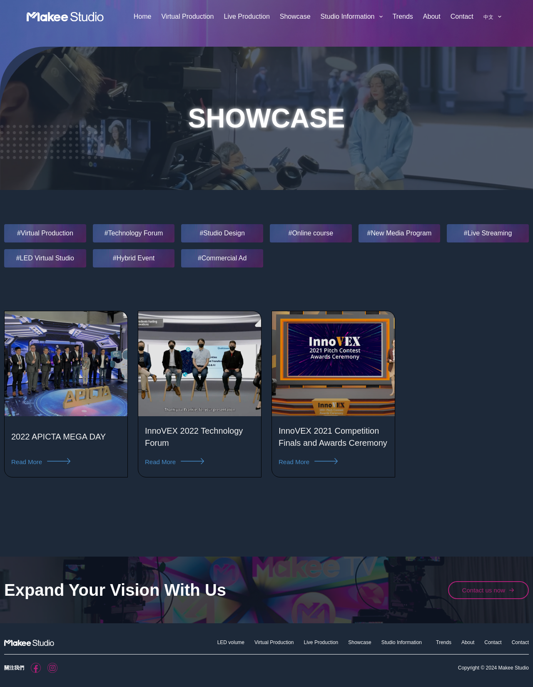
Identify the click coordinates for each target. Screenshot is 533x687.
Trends (403, 16)
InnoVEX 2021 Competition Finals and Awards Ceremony (330, 442)
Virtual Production (187, 16)
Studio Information (353, 17)
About (432, 16)
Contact (462, 16)
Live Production (246, 16)
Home (143, 16)
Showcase (295, 16)
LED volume (230, 642)
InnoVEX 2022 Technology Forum (186, 442)
